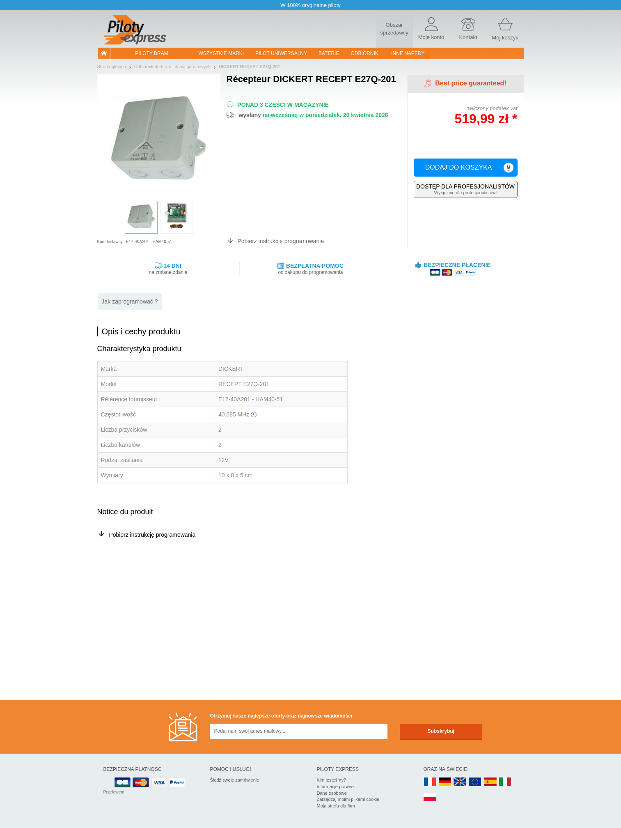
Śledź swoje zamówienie (234, 779)
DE (444, 782)
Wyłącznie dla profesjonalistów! (465, 189)
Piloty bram (151, 53)
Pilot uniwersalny (281, 53)
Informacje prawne (335, 786)
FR (430, 782)
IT (505, 782)
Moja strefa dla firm (336, 805)
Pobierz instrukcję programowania (280, 241)
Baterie (329, 53)
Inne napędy (407, 53)
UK (460, 782)
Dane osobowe (332, 793)
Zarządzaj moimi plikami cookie (348, 799)
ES (490, 782)
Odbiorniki (365, 53)
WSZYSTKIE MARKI (221, 53)
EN (475, 782)
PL (430, 797)
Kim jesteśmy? (331, 779)
